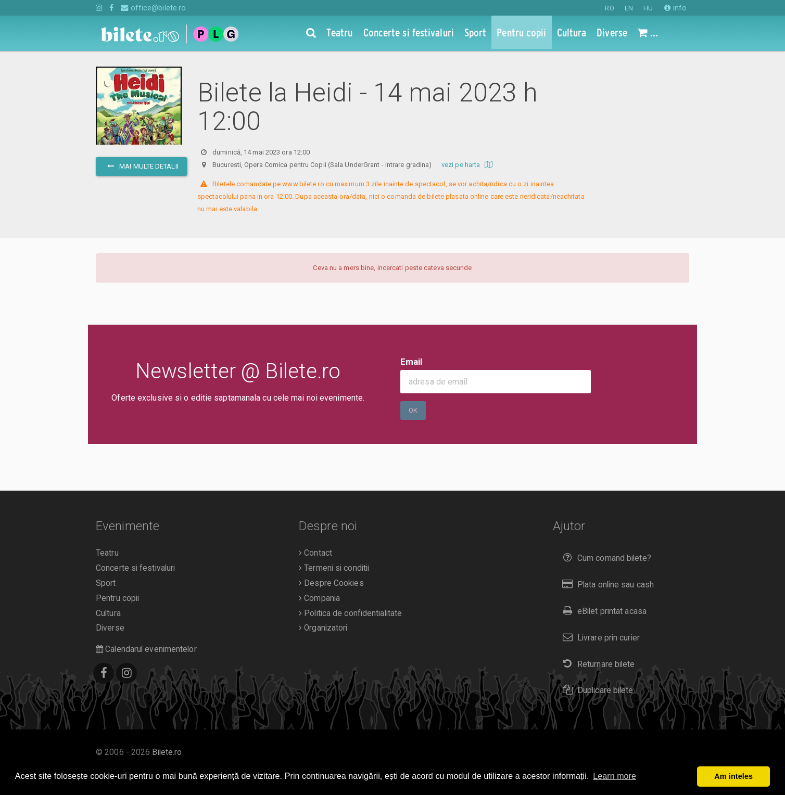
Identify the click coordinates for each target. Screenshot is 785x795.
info (675, 8)
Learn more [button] (614, 776)
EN (629, 8)
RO (609, 8)
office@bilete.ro (153, 8)
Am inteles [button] (733, 776)
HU (648, 8)
